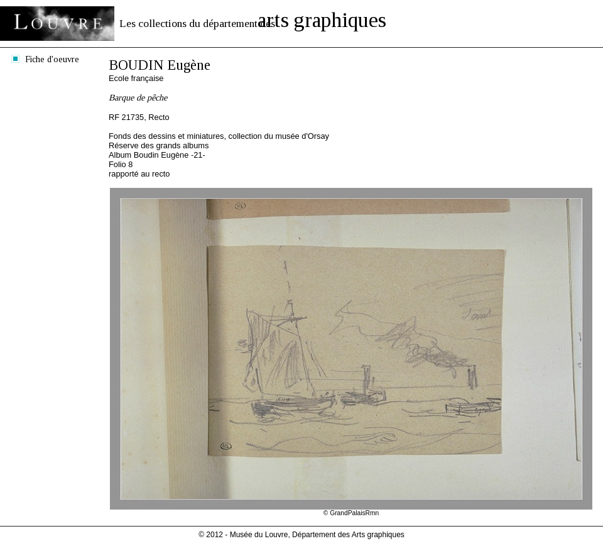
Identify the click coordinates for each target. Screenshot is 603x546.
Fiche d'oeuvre (52, 59)
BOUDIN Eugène (159, 65)
